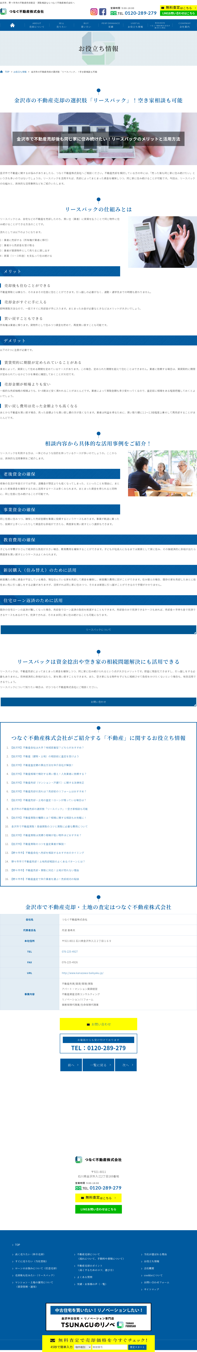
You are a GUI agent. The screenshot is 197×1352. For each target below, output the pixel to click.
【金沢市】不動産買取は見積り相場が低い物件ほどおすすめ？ (46, 837)
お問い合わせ (98, 703)
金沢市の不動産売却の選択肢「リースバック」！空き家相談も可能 (49, 811)
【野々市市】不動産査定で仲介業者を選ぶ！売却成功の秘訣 (44, 881)
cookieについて (153, 1277)
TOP (7, 72)
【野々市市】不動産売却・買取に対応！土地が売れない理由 (44, 872)
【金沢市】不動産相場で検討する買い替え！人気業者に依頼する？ (48, 775)
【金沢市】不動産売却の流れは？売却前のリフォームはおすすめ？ (48, 793)
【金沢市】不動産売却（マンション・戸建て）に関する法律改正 (47, 784)
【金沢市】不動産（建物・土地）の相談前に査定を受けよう (44, 758)
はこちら (179, 7)
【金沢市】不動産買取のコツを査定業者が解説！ (38, 846)
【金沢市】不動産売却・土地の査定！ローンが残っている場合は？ (48, 802)
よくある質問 (84, 1279)
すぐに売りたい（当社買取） (31, 1263)
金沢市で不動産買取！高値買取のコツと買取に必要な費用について (49, 828)
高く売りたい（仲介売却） (30, 1256)
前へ (71, 1067)
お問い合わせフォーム (156, 1284)
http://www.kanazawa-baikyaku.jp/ (83, 975)
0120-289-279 (141, 13)
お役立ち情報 (135, 25)
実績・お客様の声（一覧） (92, 1286)
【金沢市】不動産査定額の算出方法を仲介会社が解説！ (42, 767)
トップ (12, 25)
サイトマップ (151, 1291)
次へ (125, 1067)
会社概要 (149, 1270)
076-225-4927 (70, 953)
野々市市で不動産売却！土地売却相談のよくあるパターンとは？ (48, 863)
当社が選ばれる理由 (155, 1256)
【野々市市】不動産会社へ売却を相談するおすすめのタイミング (47, 854)
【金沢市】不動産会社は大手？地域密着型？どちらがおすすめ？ (47, 749)
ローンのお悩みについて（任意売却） (36, 1270)
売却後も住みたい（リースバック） (35, 1277)
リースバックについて (98, 630)
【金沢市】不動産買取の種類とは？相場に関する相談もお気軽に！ (48, 819)
